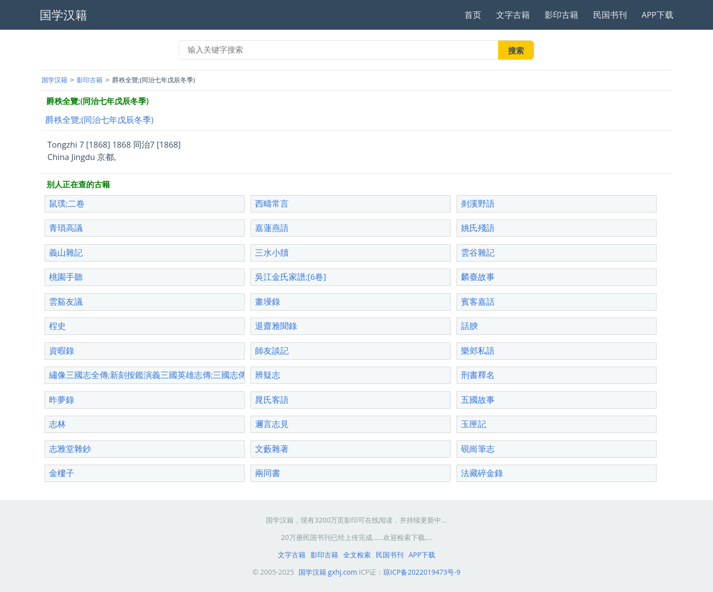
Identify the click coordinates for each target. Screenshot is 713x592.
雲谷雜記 (478, 252)
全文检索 (357, 554)
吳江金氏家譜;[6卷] (290, 276)
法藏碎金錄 (482, 473)
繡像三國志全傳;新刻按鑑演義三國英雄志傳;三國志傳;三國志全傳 (170, 374)
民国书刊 (610, 14)
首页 (472, 14)
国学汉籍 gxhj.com (328, 572)
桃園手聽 (66, 276)
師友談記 (272, 350)
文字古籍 (513, 14)
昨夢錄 (61, 399)
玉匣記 (473, 424)
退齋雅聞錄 (276, 325)
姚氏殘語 (478, 227)
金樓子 (61, 473)
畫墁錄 (267, 301)
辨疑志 (267, 374)
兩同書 (267, 473)
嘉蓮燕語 (272, 227)
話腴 (469, 325)
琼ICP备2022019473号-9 (421, 572)
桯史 (57, 325)
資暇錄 (61, 350)
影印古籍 (561, 14)
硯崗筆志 (478, 448)
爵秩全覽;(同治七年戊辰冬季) (99, 119)
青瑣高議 (66, 227)
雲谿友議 (66, 301)
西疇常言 (272, 203)
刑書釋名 (478, 374)
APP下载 (657, 14)
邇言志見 (272, 424)
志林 (57, 424)
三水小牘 (272, 252)
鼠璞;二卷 (67, 203)
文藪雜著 (272, 448)
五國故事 (478, 399)
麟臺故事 (478, 276)
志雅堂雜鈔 (70, 448)
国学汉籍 (54, 79)
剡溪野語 (478, 203)
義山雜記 (66, 252)
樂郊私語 (478, 350)
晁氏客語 (272, 399)
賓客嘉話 (478, 301)
